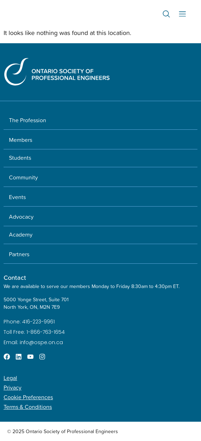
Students (20, 157)
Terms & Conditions (28, 406)
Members (20, 139)
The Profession (27, 120)
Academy (21, 234)
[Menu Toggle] (182, 14)
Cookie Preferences (28, 397)
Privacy (12, 387)
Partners (19, 254)
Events (17, 197)
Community (23, 177)
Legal (10, 377)
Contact (15, 277)
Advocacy (21, 216)
